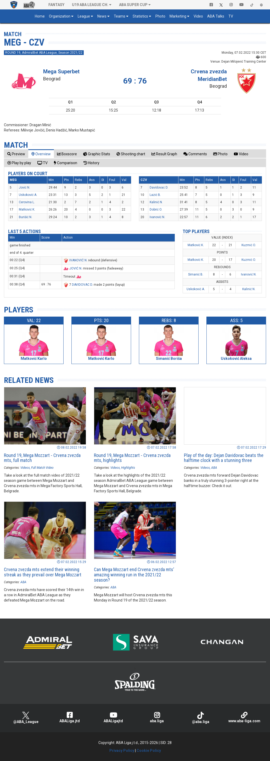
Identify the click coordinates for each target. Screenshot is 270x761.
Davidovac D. (159, 187)
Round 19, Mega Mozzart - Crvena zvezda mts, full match (42, 458)
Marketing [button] (178, 16)
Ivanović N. (157, 217)
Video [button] (198, 16)
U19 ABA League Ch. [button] (90, 5)
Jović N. (24, 187)
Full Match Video (42, 468)
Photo (160, 16)
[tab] (16, 153)
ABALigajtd (113, 717)
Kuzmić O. (248, 245)
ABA (214, 468)
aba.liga (157, 717)
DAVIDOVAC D (82, 284)
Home (40, 16)
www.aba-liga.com (244, 717)
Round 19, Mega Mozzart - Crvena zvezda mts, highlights (132, 458)
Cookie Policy (149, 750)
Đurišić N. (25, 217)
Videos (25, 468)
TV (230, 16)
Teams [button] (119, 16)
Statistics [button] (140, 16)
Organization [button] (59, 16)
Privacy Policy (121, 750)
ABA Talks (215, 16)
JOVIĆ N (75, 268)
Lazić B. (155, 195)
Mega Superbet (61, 71)
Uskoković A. (28, 195)
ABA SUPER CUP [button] (133, 5)
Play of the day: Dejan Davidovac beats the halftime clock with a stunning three (223, 458)
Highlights (128, 468)
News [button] (101, 16)
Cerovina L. (27, 202)
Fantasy (56, 5)
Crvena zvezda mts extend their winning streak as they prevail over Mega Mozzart (42, 572)
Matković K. (27, 209)
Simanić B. (195, 274)
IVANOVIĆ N (78, 260)
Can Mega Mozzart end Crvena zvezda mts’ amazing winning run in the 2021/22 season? (134, 575)
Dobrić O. (156, 209)
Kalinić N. (156, 202)
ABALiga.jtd (69, 717)
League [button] (84, 16)
